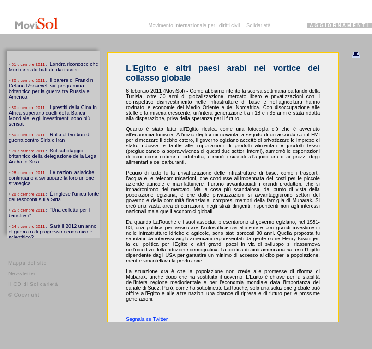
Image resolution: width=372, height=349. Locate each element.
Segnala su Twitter (147, 319)
